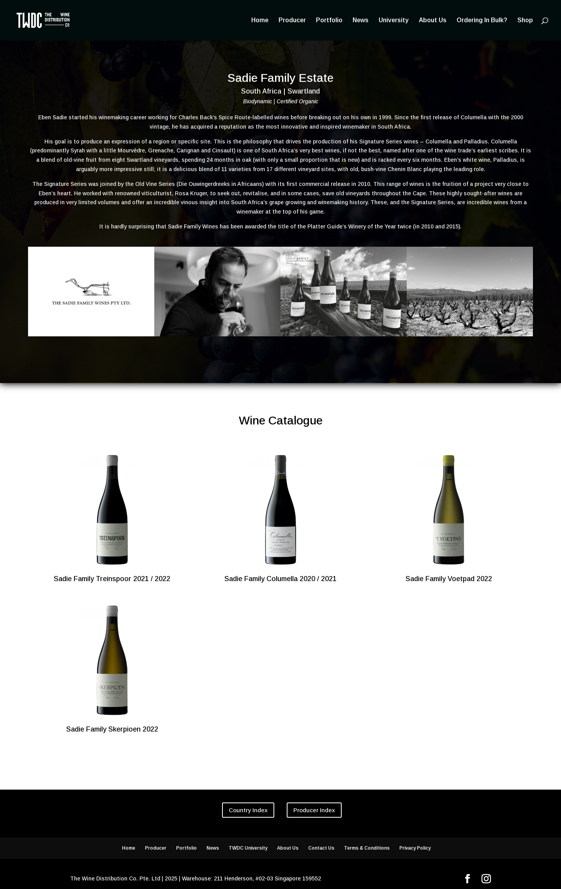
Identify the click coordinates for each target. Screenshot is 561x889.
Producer (292, 20)
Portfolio (329, 20)
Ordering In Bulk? (482, 20)
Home (259, 20)
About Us (432, 20)
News (361, 20)
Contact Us (321, 848)
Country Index (248, 810)
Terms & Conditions (367, 848)
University (394, 20)
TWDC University (248, 848)
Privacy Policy (414, 848)
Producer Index (314, 810)
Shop (525, 20)
